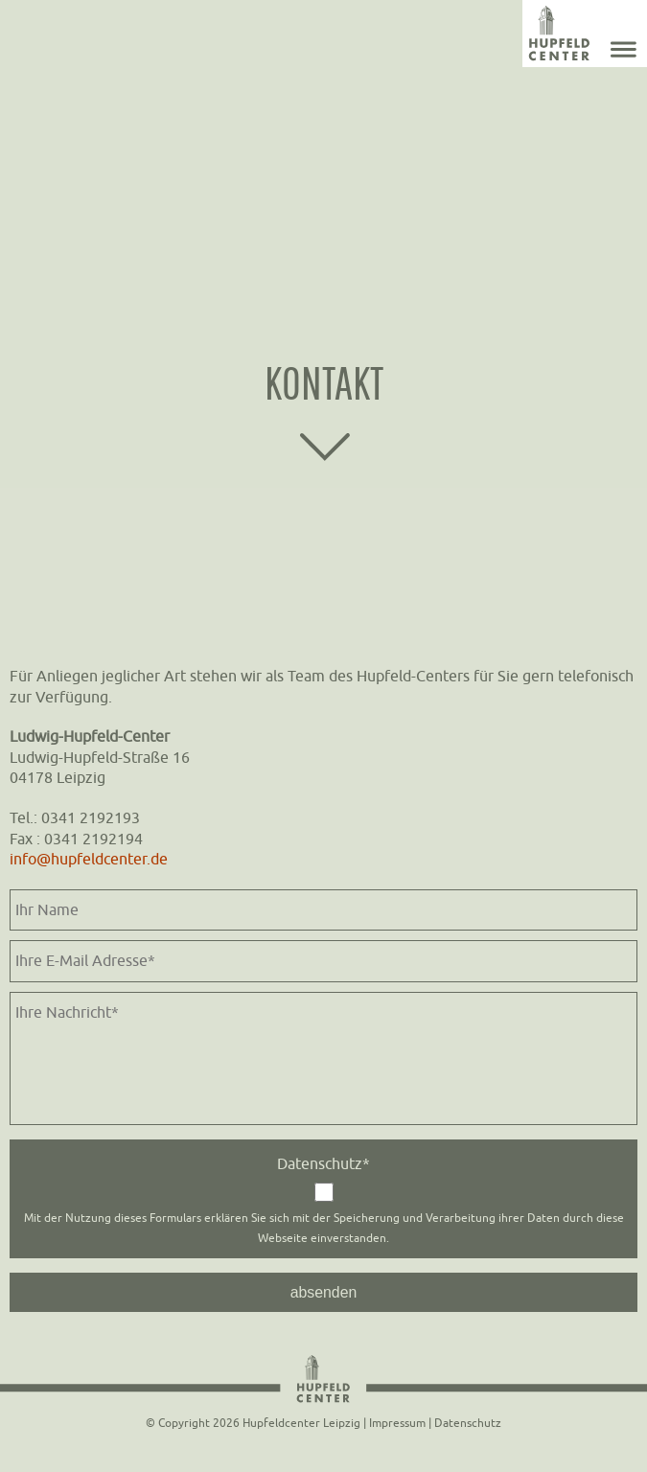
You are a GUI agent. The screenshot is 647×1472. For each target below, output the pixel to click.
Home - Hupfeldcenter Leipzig (558, 33)
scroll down (324, 447)
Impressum (397, 1422)
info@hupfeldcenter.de (89, 858)
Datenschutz (467, 1422)
